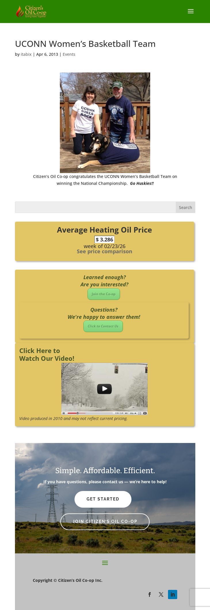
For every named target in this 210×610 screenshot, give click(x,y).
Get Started (103, 499)
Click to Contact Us (103, 326)
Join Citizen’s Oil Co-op (105, 521)
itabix (26, 54)
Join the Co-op (104, 293)
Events (69, 54)
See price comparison (104, 251)
